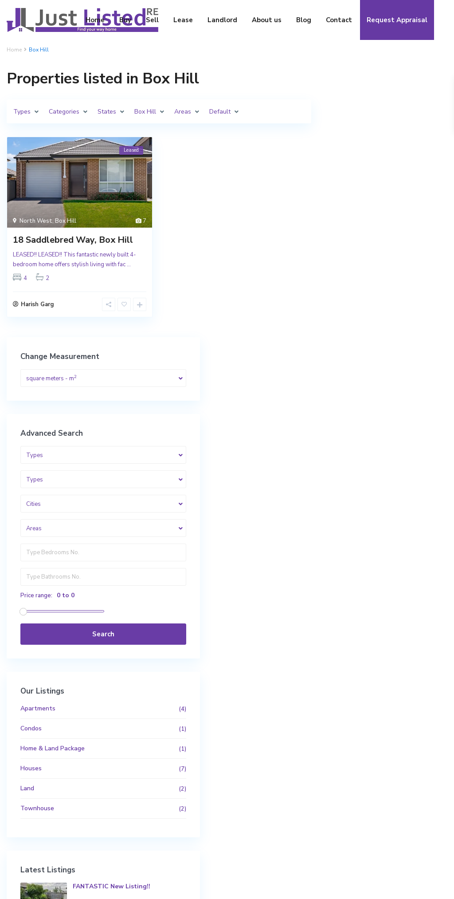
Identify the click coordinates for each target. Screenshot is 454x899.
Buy (125, 20)
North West (36, 221)
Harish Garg (37, 307)
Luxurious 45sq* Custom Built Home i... (406, 657)
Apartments (355, 440)
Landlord (222, 20)
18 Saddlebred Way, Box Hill (73, 240)
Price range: (354, 327)
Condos (349, 460)
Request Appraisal (397, 20)
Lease (183, 20)
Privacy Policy (415, 886)
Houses (349, 500)
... (129, 264)
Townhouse (355, 540)
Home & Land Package (370, 480)
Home (95, 20)
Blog (303, 20)
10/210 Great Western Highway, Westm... (401, 693)
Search (386, 365)
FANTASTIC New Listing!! (407, 622)
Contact (339, 20)
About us (267, 20)
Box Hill (65, 221)
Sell (152, 20)
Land (345, 520)
